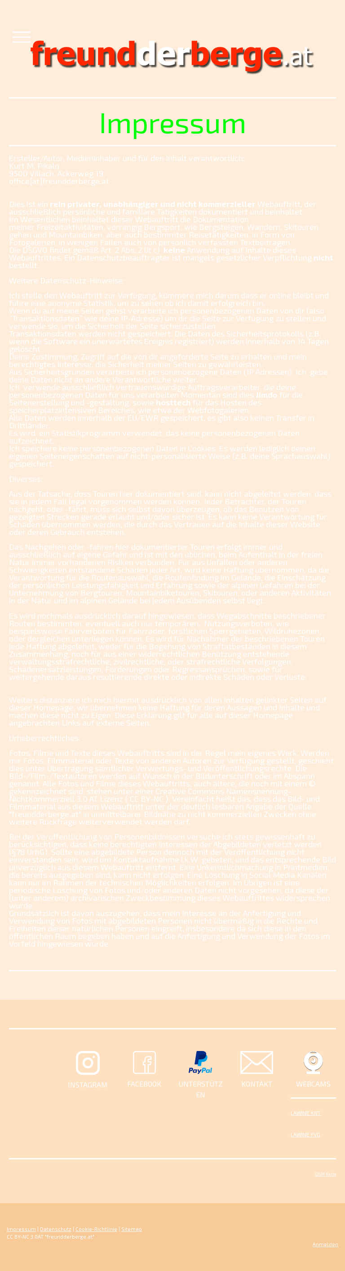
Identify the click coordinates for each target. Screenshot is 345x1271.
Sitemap (131, 1229)
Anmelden (325, 1244)
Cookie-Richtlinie (96, 1229)
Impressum (21, 1229)
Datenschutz (55, 1229)
